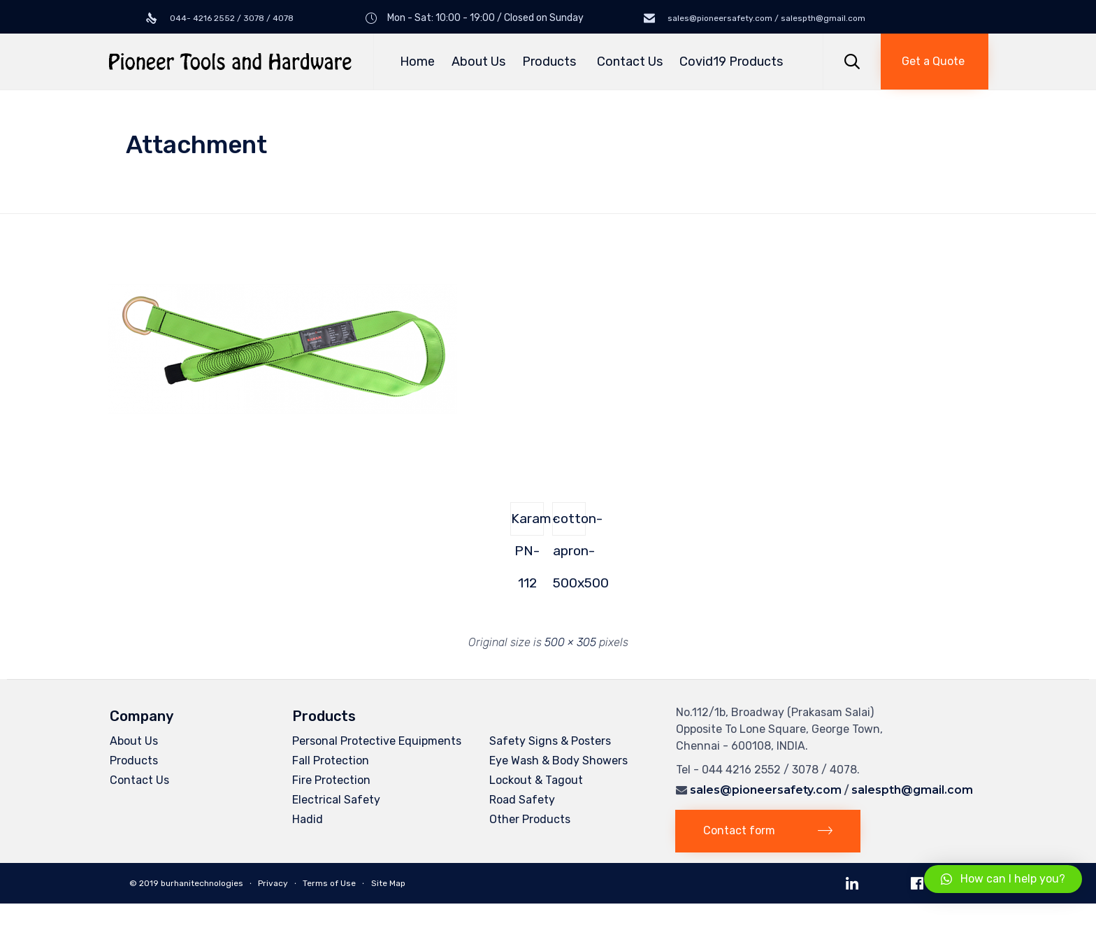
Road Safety (522, 799)
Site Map (388, 883)
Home (417, 61)
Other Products (529, 819)
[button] (934, 62)
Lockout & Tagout (536, 780)
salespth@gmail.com (912, 790)
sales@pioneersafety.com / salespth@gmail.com (765, 18)
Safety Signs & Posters (550, 741)
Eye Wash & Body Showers (558, 760)
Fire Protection (331, 780)
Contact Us (630, 61)
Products (551, 61)
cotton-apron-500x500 (569, 523)
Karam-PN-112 (527, 523)
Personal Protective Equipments (376, 741)
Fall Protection (330, 760)
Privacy (273, 883)
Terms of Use (329, 883)
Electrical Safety (336, 799)
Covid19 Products (731, 61)
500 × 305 (570, 642)
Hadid (307, 819)
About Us (478, 61)
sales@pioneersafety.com (765, 790)
